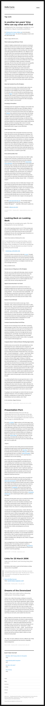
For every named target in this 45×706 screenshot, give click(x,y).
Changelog (26, 697)
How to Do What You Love (11, 579)
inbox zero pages (26, 453)
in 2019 (26, 254)
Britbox (8, 113)
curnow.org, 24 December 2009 (13, 250)
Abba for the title (14, 207)
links (19, 583)
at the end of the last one (14, 200)
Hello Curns (9, 7)
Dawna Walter (13, 435)
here (25, 451)
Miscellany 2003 (14, 644)
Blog (6, 681)
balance (13, 580)
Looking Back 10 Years (10, 33)
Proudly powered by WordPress (16, 696)
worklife (6, 211)
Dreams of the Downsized (18, 590)
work (31, 210)
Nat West (25, 450)
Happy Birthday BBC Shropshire (13, 660)
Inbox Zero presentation (10, 480)
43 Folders (11, 422)
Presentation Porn (14, 410)
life (11, 580)
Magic (10, 93)
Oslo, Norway (9, 669)
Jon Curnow (31, 696)
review (29, 210)
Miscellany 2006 (14, 583)
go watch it (30, 545)
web (21, 583)
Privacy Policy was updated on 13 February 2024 (13, 701)
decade (21, 210)
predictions (25, 210)
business (20, 644)
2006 (22, 580)
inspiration (18, 580)
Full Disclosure (16, 697)
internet (23, 644)
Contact (6, 687)
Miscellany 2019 (16, 210)
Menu (38, 7)
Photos (6, 689)
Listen (6, 692)
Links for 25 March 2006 (16, 558)
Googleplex (15, 487)
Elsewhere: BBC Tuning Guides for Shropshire (16, 655)
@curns (35, 696)
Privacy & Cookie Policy (9, 697)
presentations (19, 551)
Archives (6, 684)
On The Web (13, 551)
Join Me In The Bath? (10, 665)
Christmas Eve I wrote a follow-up (14, 32)
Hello (6, 678)
